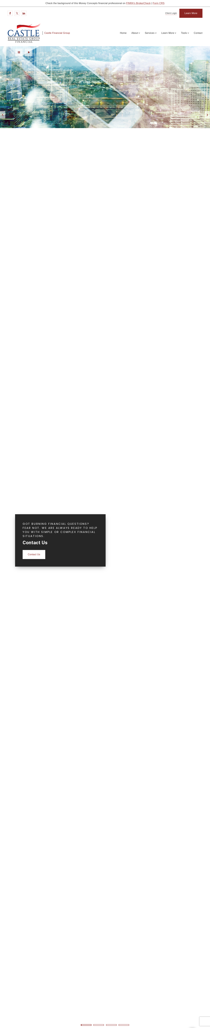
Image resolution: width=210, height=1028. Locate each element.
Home (123, 33)
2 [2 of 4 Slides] (98, 1025)
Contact (198, 33)
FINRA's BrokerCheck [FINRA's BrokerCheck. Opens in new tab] (138, 3)
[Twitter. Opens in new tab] (17, 13)
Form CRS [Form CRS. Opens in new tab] (158, 3)
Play (28, 52)
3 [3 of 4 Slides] (111, 1025)
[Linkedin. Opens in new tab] (23, 13)
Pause (19, 52)
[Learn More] (190, 13)
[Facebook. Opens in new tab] (10, 13)
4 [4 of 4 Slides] (124, 1025)
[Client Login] (170, 13)
